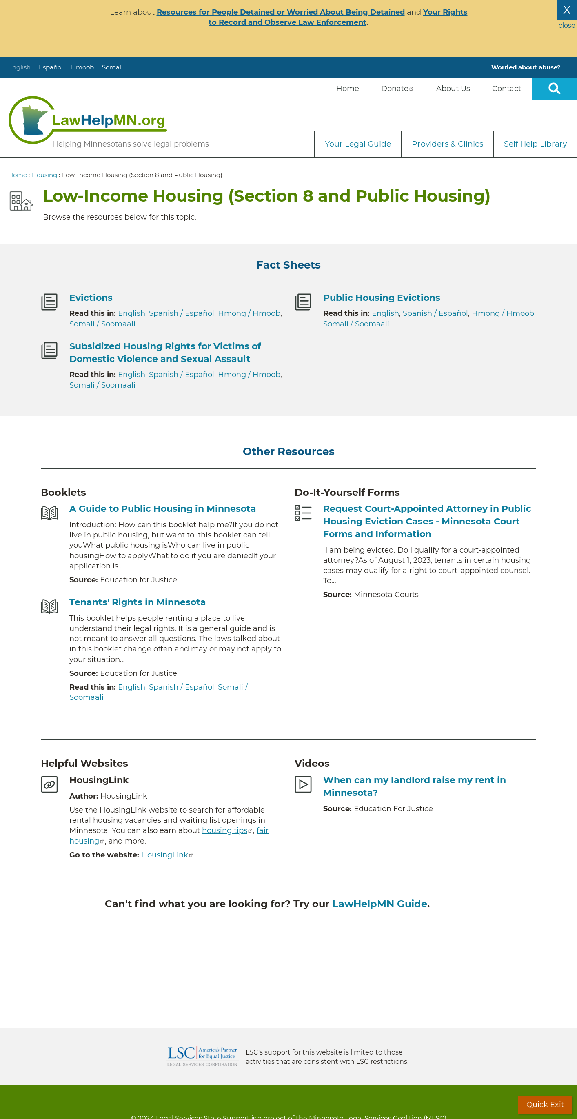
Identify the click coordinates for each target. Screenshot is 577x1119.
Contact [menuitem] (506, 88)
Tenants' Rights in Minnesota (137, 602)
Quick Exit (545, 1104)
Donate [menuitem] (397, 88)
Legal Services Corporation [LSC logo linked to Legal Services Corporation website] (202, 1056)
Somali (112, 67)
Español (51, 67)
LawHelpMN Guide (379, 904)
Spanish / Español (181, 313)
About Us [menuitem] (453, 88)
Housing (44, 175)
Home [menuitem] (347, 88)
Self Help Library (535, 144)
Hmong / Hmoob (249, 313)
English (19, 67)
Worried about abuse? (526, 67)
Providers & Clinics (447, 144)
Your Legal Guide (358, 144)
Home (17, 175)
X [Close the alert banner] (566, 10)
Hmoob (82, 67)
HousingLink (167, 854)
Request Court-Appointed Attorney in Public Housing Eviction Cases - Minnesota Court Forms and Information (427, 521)
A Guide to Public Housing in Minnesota (162, 508)
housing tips (227, 830)
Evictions (91, 297)
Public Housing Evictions (381, 297)
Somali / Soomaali (102, 324)
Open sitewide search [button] (554, 89)
